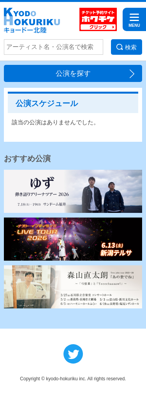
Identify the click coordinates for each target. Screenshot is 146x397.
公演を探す (73, 73)
